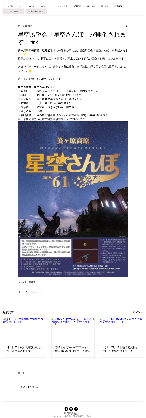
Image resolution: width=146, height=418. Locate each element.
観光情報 (91, 6)
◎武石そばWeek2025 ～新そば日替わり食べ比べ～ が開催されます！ (73, 349)
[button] (139, 6)
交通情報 (77, 6)
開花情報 (104, 6)
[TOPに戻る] (13, 11)
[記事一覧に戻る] (36, 11)
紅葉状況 (118, 6)
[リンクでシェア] (41, 292)
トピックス (45, 6)
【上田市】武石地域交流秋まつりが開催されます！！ (24, 349)
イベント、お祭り (26, 6)
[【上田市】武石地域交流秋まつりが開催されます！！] (24, 330)
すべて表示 (138, 312)
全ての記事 (8, 6)
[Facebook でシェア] (19, 292)
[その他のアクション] (126, 26)
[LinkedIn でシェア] (33, 292)
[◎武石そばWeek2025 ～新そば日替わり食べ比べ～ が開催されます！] (73, 330)
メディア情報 (61, 6)
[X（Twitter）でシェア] (26, 292)
